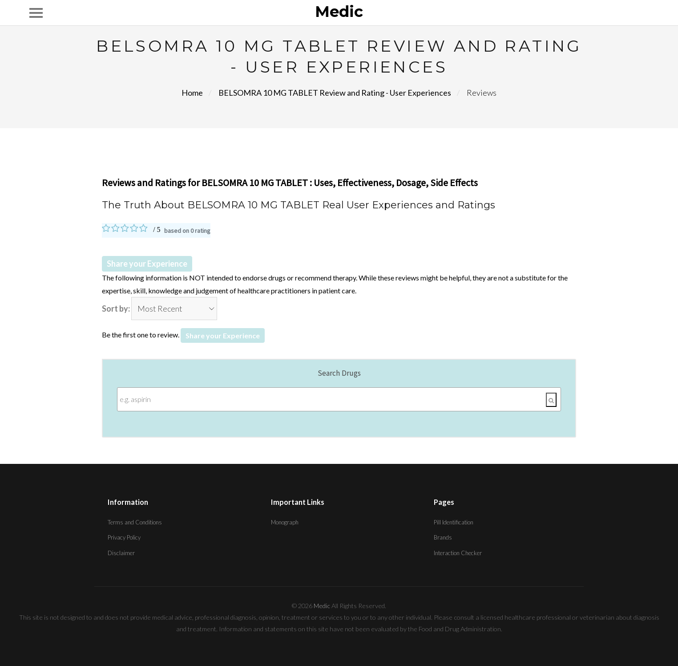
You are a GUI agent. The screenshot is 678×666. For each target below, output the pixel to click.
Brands (443, 537)
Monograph (285, 522)
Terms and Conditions (135, 522)
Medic (339, 12)
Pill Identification (453, 522)
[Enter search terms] (339, 399)
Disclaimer (121, 552)
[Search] (551, 400)
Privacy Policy (124, 537)
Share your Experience (147, 263)
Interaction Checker (458, 552)
